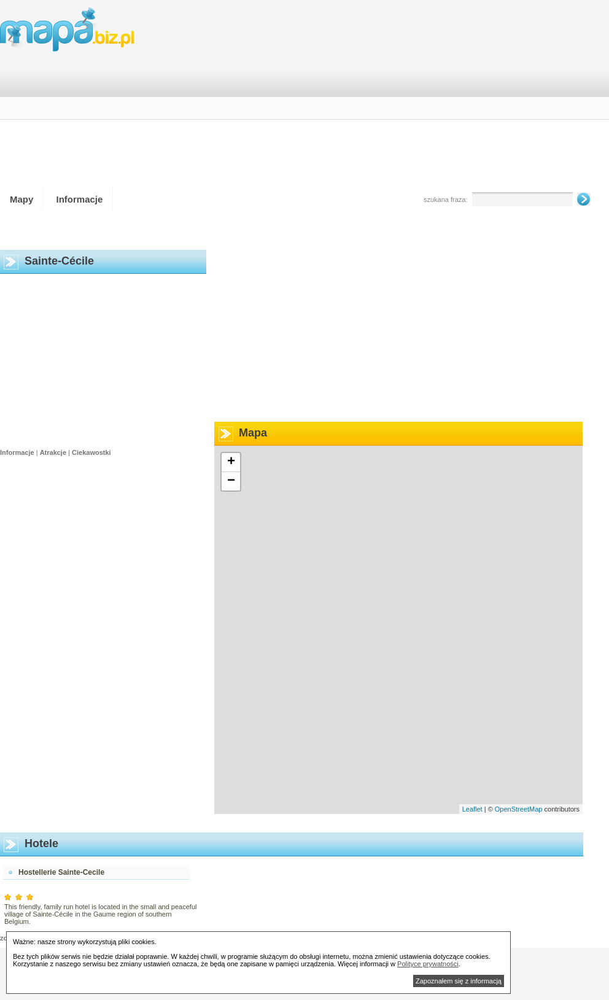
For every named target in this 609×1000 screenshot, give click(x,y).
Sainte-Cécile (59, 261)
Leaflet (472, 809)
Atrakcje (53, 452)
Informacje (79, 199)
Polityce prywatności (428, 963)
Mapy (21, 199)
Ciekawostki (91, 452)
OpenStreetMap (519, 809)
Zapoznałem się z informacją (459, 981)
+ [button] (231, 462)
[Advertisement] (425, 98)
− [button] (231, 481)
